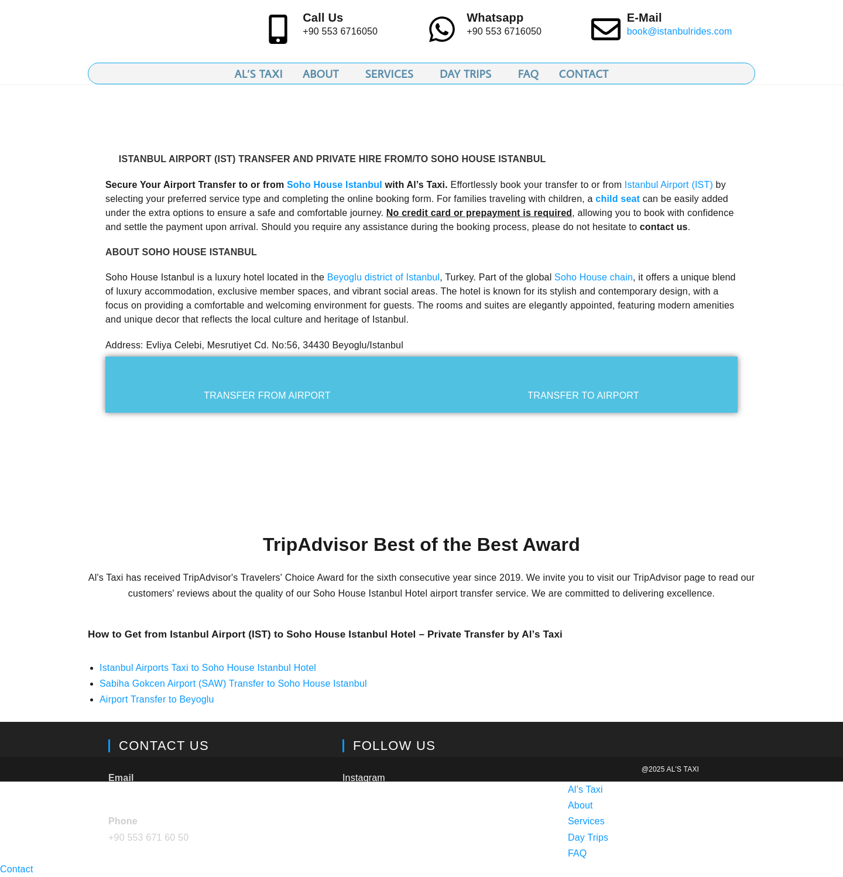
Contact (16, 869)
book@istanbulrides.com (679, 31)
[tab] (267, 385)
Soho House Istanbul (334, 185)
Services (586, 821)
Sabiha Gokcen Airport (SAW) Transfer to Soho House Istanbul (233, 683)
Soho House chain (593, 277)
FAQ (577, 853)
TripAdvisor (366, 805)
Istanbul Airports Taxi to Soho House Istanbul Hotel (208, 668)
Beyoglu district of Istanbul (383, 277)
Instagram (363, 778)
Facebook (363, 833)
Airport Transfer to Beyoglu (157, 699)
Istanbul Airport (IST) (669, 185)
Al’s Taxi (585, 789)
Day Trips (588, 837)
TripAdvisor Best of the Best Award (421, 544)
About (580, 805)
